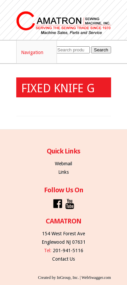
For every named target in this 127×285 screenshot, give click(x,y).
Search (101, 49)
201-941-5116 (68, 250)
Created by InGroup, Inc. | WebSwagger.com (74, 277)
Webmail (63, 163)
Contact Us (63, 259)
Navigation (36, 52)
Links (63, 172)
